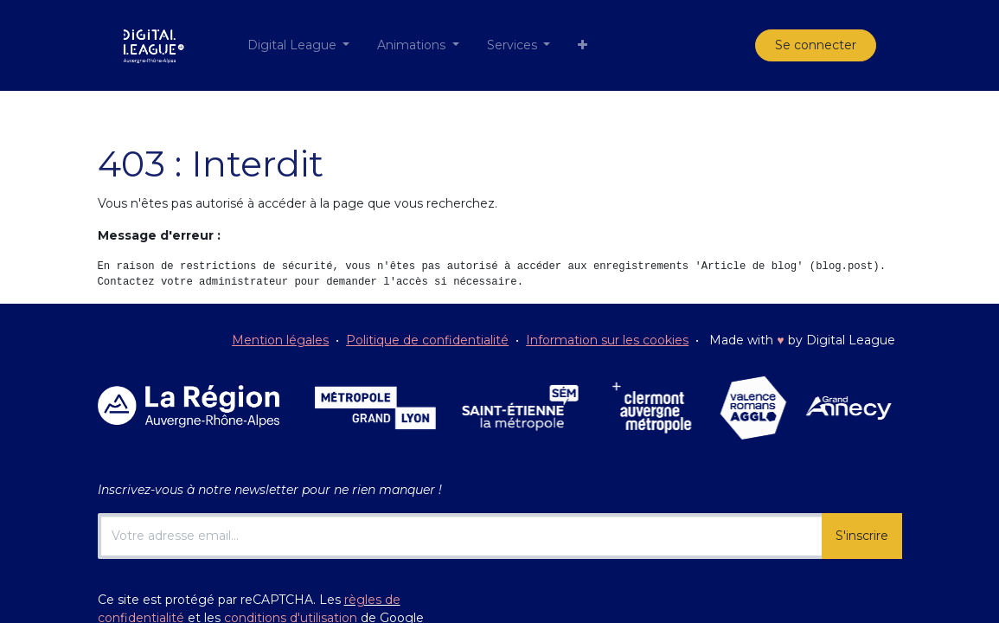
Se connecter (815, 45)
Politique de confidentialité (427, 340)
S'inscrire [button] (862, 535)
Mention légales (280, 340)
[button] (582, 45)
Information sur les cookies (607, 340)
